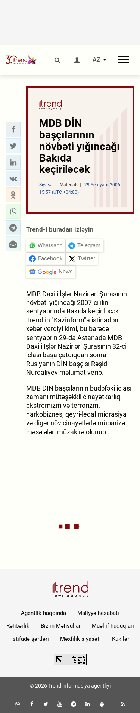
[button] (13, 129)
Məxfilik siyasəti (80, 639)
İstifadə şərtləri (30, 639)
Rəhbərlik (17, 625)
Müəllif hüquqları (113, 625)
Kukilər (120, 639)
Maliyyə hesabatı (98, 613)
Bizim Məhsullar (61, 625)
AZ (96, 60)
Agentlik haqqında (43, 613)
